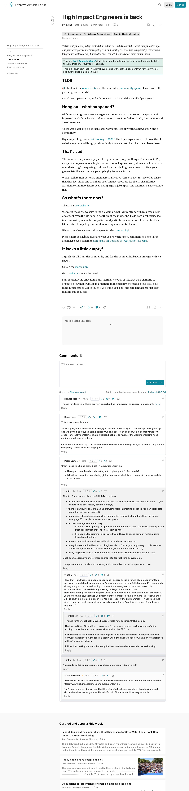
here (157, 404)
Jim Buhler (66, 787)
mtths (69, 25)
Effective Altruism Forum (28, 5)
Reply (64, 408)
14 (100, 763)
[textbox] (112, 370)
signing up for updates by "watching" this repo (120, 240)
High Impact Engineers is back (23, 45)
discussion (81, 267)
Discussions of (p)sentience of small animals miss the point (96, 783)
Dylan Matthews (69, 763)
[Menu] (5, 4)
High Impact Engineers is (102, 16)
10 (95, 787)
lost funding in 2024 (101, 139)
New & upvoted (78, 392)
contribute (72, 273)
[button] (83, 307)
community (121, 230)
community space (130, 88)
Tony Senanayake (70, 739)
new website (89, 88)
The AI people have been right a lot (82, 759)
